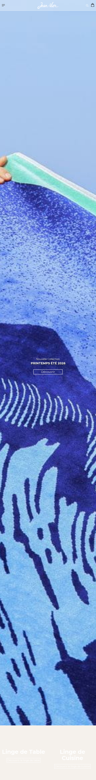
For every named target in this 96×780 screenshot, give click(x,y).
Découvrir (48, 372)
